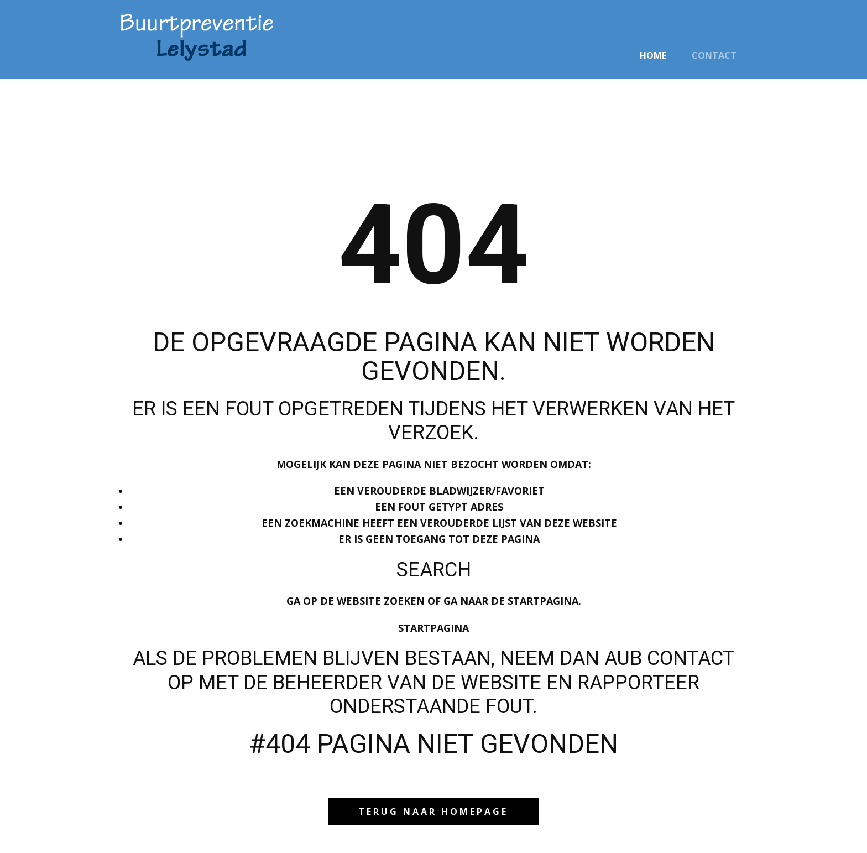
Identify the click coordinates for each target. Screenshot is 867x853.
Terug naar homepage (433, 811)
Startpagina (433, 627)
